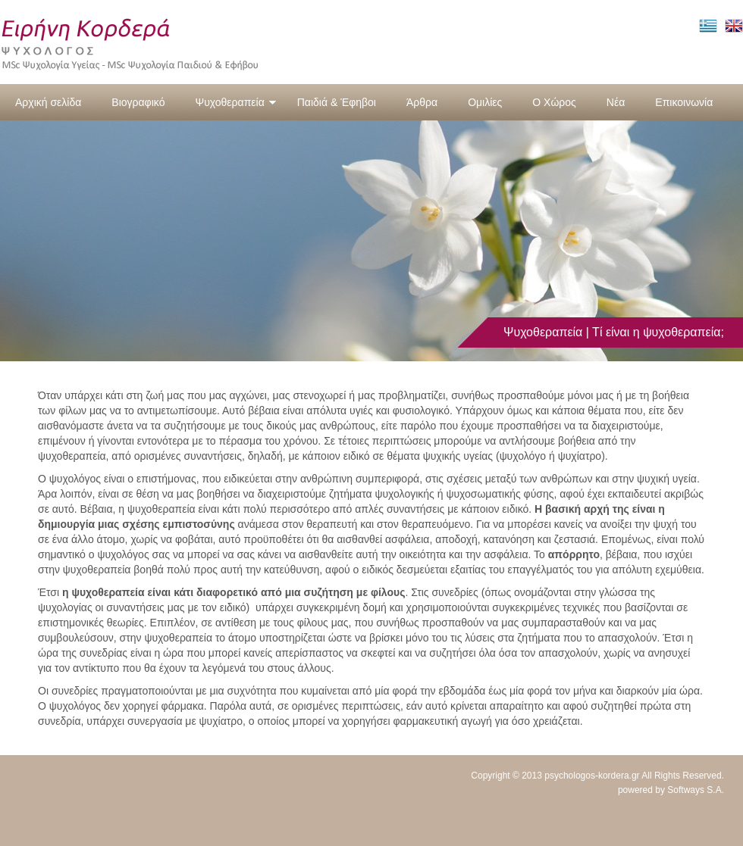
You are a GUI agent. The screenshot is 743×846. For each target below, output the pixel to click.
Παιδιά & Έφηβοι (336, 102)
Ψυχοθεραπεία (235, 102)
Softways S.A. (695, 790)
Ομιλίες (485, 102)
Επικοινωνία (684, 102)
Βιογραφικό (138, 102)
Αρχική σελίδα (48, 102)
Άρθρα (421, 102)
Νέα (616, 102)
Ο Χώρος (554, 102)
